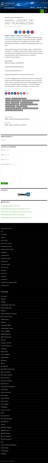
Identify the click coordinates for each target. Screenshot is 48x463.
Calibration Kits (5, 255)
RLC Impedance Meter (6, 228)
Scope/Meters (4, 421)
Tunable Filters (5, 285)
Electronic (3, 340)
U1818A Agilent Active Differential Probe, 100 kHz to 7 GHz (16, 217)
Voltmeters (4, 234)
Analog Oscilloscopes (6, 307)
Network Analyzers (5, 372)
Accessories (4, 279)
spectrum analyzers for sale (30, 108)
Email (5, 159)
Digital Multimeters (6, 334)
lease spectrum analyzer (12, 104)
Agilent (8, 98)
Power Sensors (5, 401)
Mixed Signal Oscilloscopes (8, 369)
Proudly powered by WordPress (8, 461)
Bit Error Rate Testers (6, 246)
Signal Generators (5, 433)
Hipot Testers (4, 240)
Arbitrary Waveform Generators (9, 313)
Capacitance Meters (6, 325)
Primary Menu (46, 11)
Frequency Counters (6, 243)
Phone (5, 154)
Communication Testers (7, 249)
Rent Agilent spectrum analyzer (29, 104)
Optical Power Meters (6, 380)
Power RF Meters (5, 398)
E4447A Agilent (15, 102)
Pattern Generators (6, 392)
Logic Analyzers (5, 357)
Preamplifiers (4, 261)
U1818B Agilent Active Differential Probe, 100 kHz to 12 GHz (16, 211)
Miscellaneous (4, 366)
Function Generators (6, 345)
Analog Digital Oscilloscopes (8, 305)
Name (5, 150)
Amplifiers (3, 276)
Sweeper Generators (6, 439)
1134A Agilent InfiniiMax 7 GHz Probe (10, 206)
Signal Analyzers (5, 430)
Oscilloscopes (4, 267)
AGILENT (3, 299)
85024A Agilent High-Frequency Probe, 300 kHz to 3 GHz (15, 209)
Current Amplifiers (6, 258)
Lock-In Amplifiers (5, 354)
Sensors (3, 237)
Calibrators (4, 252)
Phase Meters (4, 395)
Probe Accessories (5, 410)
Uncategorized (4, 450)
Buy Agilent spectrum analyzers (31, 100)
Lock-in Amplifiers (5, 264)
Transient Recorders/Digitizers (9, 282)
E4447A (7, 102)
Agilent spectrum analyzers (13, 100)
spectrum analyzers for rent (13, 108)
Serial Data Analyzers (6, 427)
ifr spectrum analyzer (26, 102)
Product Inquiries (8, 164)
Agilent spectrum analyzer (19, 98)
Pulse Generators (5, 415)
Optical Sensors (5, 383)
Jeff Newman (18, 26)
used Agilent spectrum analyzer (14, 110)
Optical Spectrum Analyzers (8, 386)
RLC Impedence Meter (6, 418)
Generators (4, 273)
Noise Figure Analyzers (6, 375)
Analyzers (8, 17)
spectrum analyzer (22, 106)
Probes (2, 412)
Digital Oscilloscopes (6, 337)
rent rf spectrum (10, 106)
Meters (3, 363)
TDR (2, 231)
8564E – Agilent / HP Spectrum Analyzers (24, 124)
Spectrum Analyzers (17, 17)
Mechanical (3, 360)
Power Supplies (5, 404)
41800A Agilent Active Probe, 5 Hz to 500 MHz (13, 214)
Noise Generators (5, 377)
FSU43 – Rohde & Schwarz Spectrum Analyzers (24, 118)
